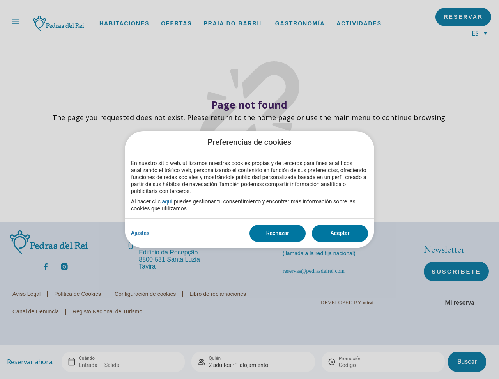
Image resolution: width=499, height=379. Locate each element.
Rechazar (277, 233)
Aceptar (339, 233)
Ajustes (140, 233)
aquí (167, 201)
